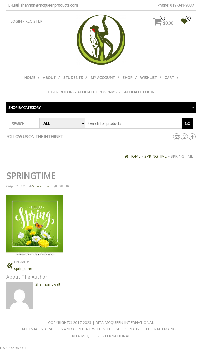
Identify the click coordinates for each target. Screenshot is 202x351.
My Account (102, 77)
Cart (169, 77)
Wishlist (148, 77)
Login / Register (26, 21)
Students (73, 77)
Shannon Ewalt (42, 186)
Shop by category (24, 107)
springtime (23, 265)
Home (29, 77)
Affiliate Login (139, 92)
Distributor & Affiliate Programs (82, 92)
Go (187, 123)
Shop (128, 77)
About (49, 77)
